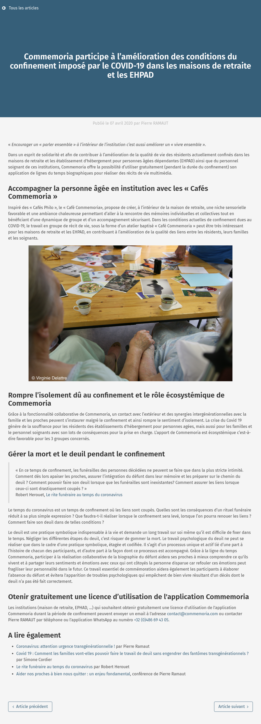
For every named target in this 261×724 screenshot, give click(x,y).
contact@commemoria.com (192, 613)
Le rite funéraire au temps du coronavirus (84, 494)
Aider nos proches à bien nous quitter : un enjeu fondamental (73, 674)
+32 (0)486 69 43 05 (151, 619)
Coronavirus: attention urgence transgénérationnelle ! (65, 646)
